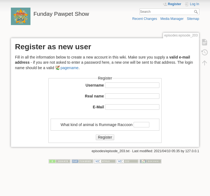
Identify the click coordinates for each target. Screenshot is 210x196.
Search (196, 12)
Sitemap (193, 19)
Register (105, 137)
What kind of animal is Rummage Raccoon (97, 124)
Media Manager (172, 19)
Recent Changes (144, 19)
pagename (69, 68)
